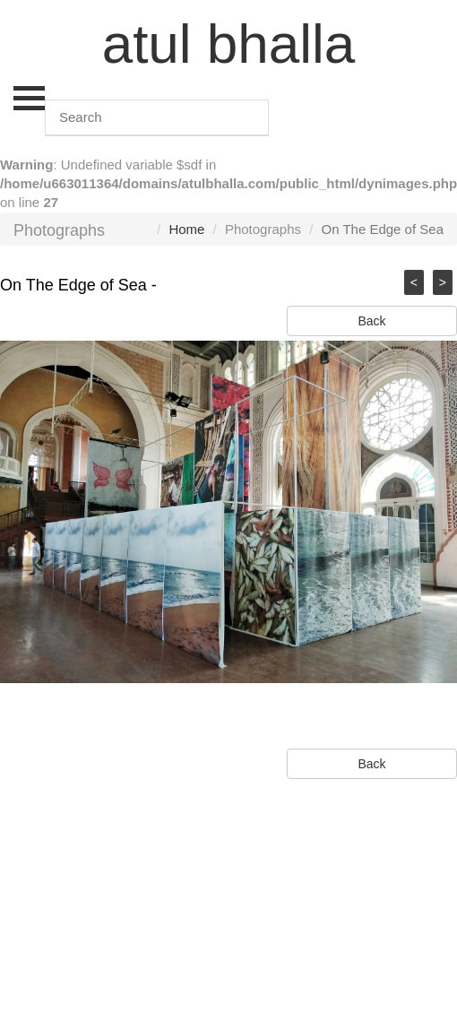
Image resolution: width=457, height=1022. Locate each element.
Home (186, 229)
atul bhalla (229, 43)
